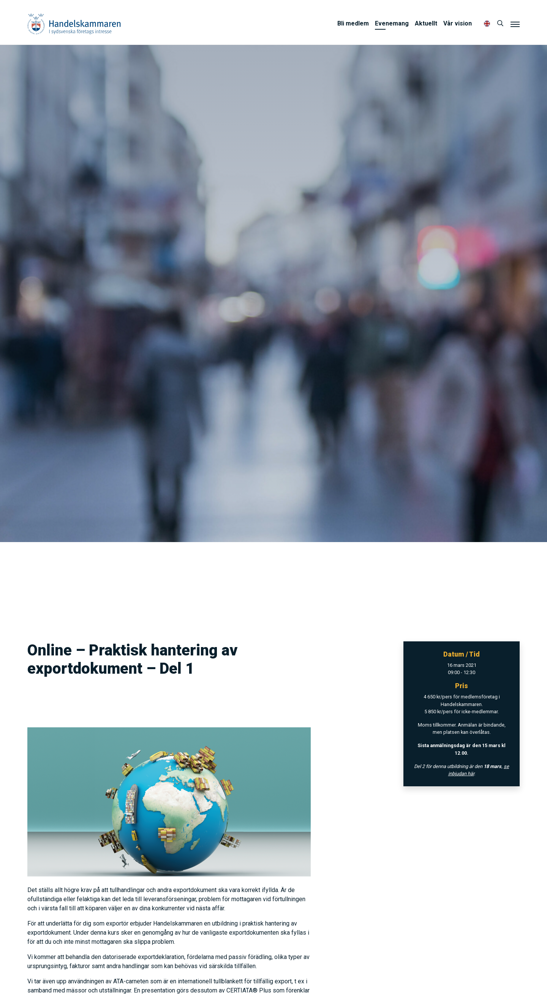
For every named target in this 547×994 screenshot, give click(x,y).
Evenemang (392, 23)
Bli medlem (353, 23)
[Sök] (500, 23)
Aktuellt (426, 23)
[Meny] (515, 24)
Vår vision (457, 23)
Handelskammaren (74, 23)
